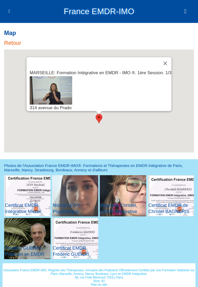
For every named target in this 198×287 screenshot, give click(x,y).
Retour (12, 42)
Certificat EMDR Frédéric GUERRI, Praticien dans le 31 (73, 254)
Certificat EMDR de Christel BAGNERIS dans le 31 (168, 211)
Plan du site (99, 284)
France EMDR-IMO (99, 11)
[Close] (165, 63)
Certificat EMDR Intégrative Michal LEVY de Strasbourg (26, 211)
